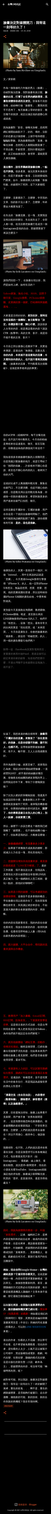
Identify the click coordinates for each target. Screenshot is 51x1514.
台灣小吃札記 (14, 4)
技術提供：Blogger (25, 1504)
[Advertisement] (25, 401)
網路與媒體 (8, 1406)
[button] (5, 37)
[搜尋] (47, 4)
